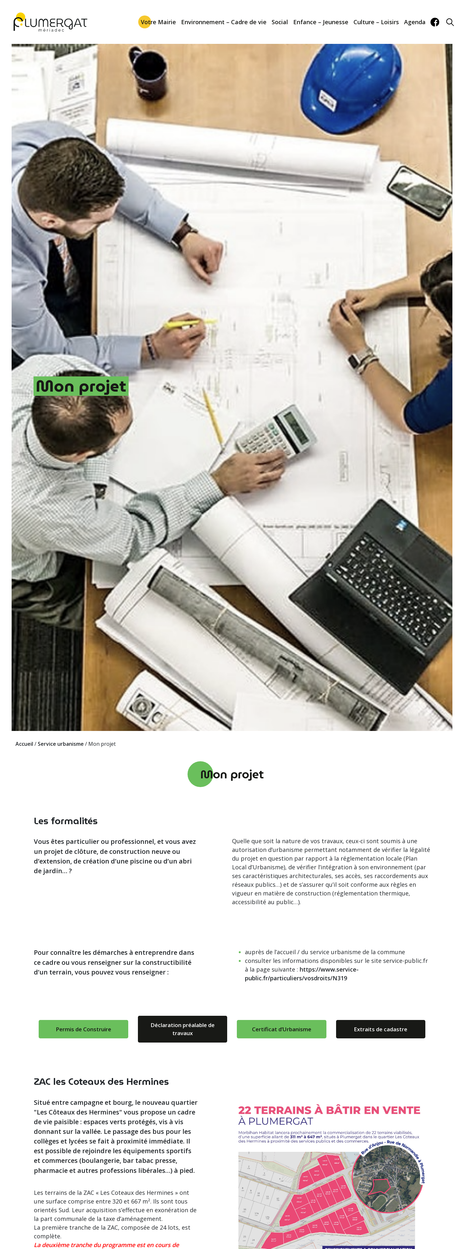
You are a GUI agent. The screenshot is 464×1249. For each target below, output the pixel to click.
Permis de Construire (83, 1029)
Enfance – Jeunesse (320, 22)
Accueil (24, 743)
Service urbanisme (61, 743)
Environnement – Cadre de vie (223, 22)
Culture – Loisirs (376, 22)
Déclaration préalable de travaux (182, 1029)
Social (280, 22)
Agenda (415, 22)
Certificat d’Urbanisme (281, 1029)
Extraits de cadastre (380, 1029)
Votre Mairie (158, 22)
